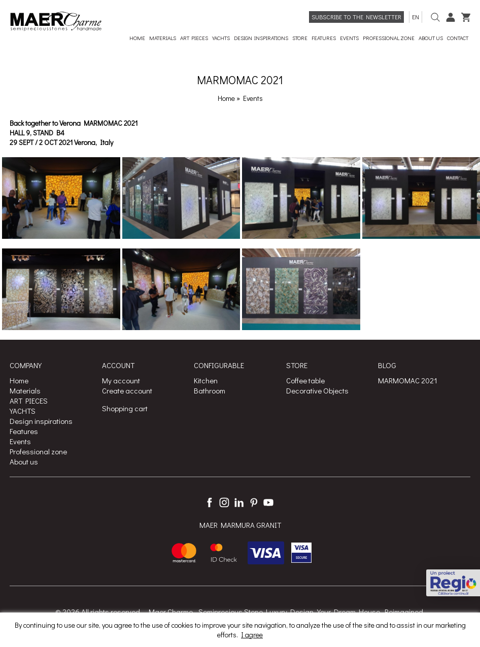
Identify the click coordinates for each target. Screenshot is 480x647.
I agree (252, 634)
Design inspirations (41, 421)
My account (121, 380)
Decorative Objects (317, 390)
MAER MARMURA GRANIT (240, 525)
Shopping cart (125, 408)
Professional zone (38, 451)
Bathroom (209, 390)
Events (253, 98)
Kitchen (206, 380)
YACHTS (23, 411)
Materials (25, 390)
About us (24, 461)
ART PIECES (29, 401)
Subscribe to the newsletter (356, 17)
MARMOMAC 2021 (407, 380)
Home (226, 98)
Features (24, 431)
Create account (127, 390)
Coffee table (305, 380)
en (415, 17)
